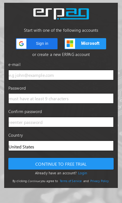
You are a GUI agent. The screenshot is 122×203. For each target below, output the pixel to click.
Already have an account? (61, 172)
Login (82, 172)
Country (15, 135)
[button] (37, 43)
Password (17, 88)
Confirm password (25, 111)
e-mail (14, 64)
